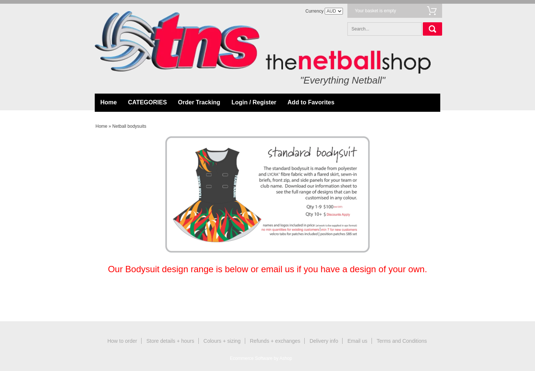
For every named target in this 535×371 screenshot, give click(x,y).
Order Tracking (199, 102)
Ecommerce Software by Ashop (261, 358)
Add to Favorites (311, 102)
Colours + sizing (222, 341)
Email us (357, 341)
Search (432, 29)
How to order (122, 341)
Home (108, 102)
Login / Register (253, 102)
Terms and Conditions (402, 341)
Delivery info (323, 341)
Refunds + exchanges (275, 341)
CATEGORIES (147, 102)
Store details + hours (170, 341)
